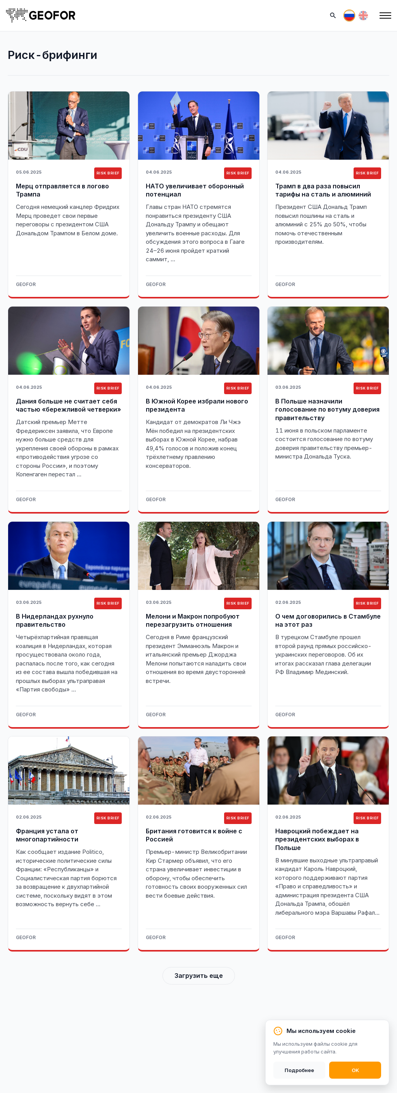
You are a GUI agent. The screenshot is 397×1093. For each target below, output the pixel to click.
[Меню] (385, 15)
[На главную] (41, 15)
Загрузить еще (198, 975)
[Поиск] (333, 15)
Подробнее (299, 1070)
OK (355, 1070)
